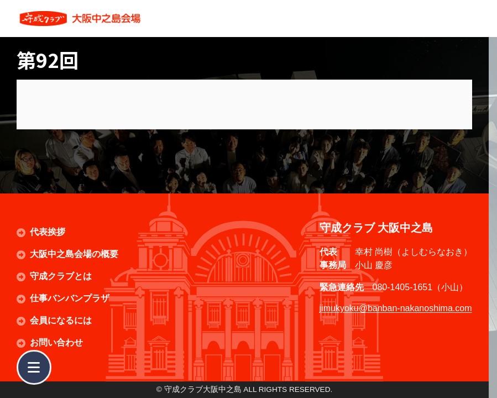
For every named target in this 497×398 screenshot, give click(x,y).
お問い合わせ (56, 342)
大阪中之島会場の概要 (74, 254)
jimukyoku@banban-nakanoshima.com (396, 308)
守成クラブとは (61, 276)
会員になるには (61, 320)
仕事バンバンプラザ (69, 298)
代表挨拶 (47, 232)
